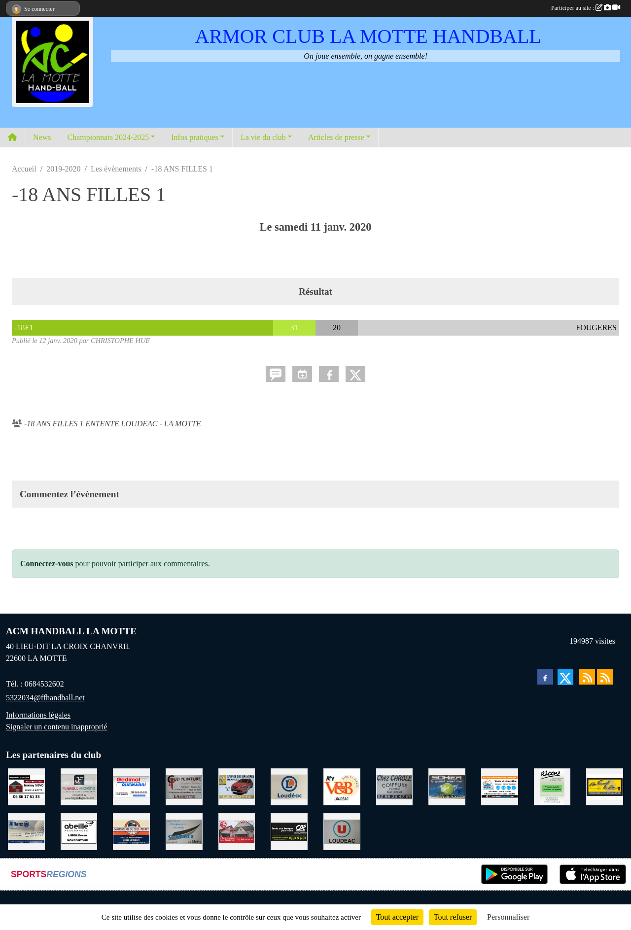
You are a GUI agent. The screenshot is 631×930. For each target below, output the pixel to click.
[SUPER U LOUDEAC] (341, 831)
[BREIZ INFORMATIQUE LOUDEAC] (499, 786)
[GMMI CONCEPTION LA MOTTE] (184, 831)
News (42, 137)
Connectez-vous (46, 563)
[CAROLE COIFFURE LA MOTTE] (394, 786)
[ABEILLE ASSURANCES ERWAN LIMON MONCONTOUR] (79, 831)
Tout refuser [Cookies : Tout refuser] (453, 917)
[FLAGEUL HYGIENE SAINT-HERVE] (79, 786)
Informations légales (38, 715)
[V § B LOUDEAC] (341, 786)
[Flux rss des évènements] (605, 677)
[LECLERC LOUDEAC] (289, 786)
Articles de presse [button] (336, 137)
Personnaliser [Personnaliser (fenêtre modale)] (508, 917)
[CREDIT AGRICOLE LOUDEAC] (289, 831)
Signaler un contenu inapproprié (56, 727)
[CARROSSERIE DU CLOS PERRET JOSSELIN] (131, 831)
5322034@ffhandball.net (45, 697)
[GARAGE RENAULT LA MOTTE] (236, 786)
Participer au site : (585, 7)
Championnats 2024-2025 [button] (108, 137)
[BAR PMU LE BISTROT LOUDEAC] (236, 831)
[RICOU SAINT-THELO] (552, 786)
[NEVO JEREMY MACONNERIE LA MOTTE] (26, 786)
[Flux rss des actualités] (587, 677)
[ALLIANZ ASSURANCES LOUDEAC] (26, 831)
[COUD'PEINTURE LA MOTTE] (184, 786)
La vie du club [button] (263, 137)
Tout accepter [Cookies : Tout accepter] (397, 917)
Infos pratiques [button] (194, 137)
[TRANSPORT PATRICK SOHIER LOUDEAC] (446, 786)
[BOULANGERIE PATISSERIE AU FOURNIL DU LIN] (604, 786)
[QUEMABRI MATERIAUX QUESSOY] (131, 786)
